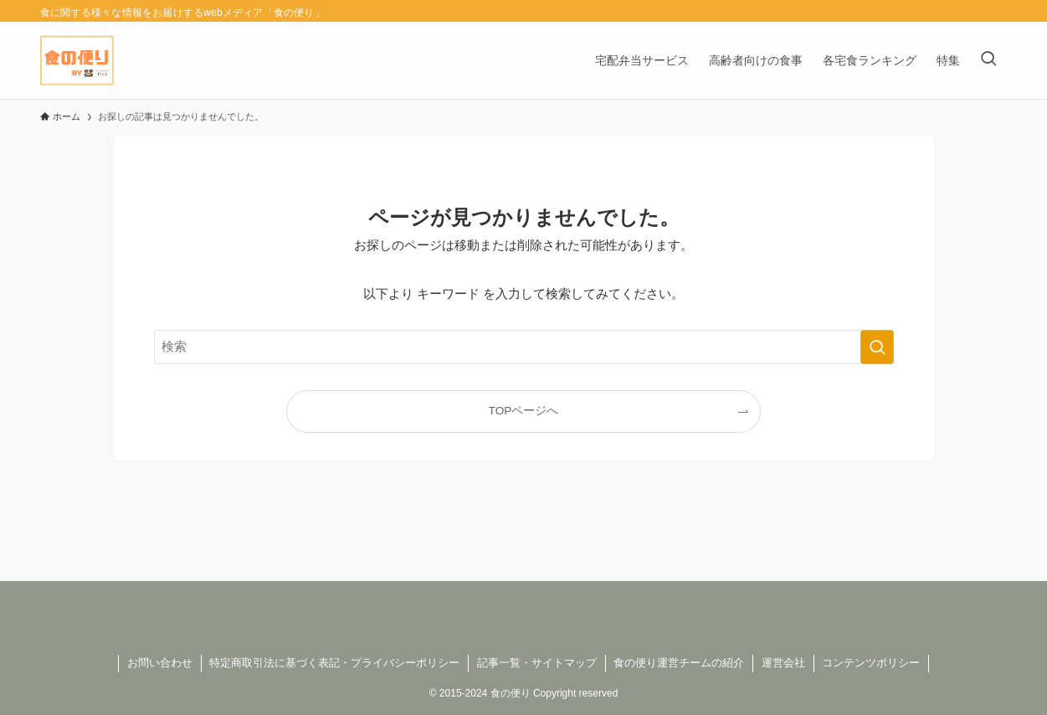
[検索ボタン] (988, 60)
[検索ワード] (524, 346)
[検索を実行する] (877, 346)
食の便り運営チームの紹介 (678, 662)
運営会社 (783, 662)
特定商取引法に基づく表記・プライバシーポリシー (334, 662)
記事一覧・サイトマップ (537, 662)
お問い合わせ (159, 662)
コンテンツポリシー (871, 662)
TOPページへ (524, 410)
